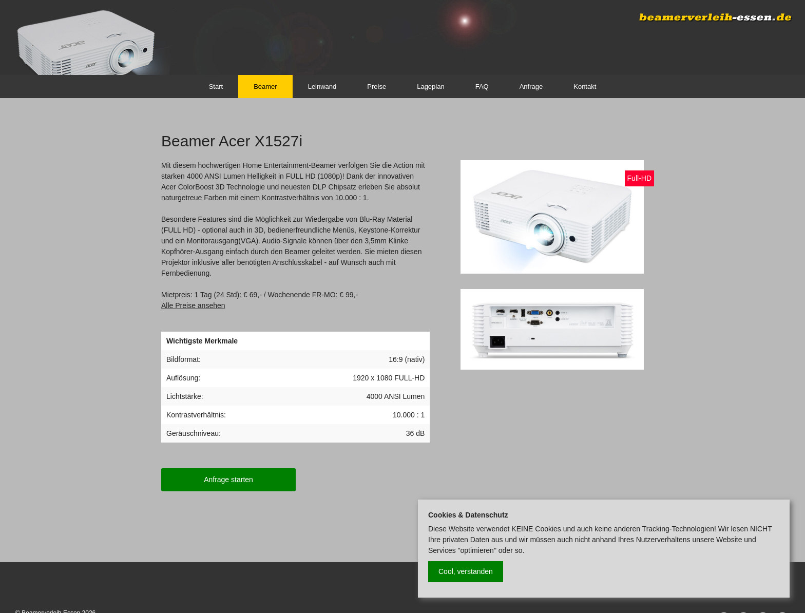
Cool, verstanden (465, 571)
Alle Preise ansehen (193, 305)
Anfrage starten (228, 479)
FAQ (482, 86)
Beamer (265, 86)
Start (216, 86)
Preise (376, 86)
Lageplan (431, 86)
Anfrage (531, 86)
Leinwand (322, 86)
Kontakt (584, 86)
